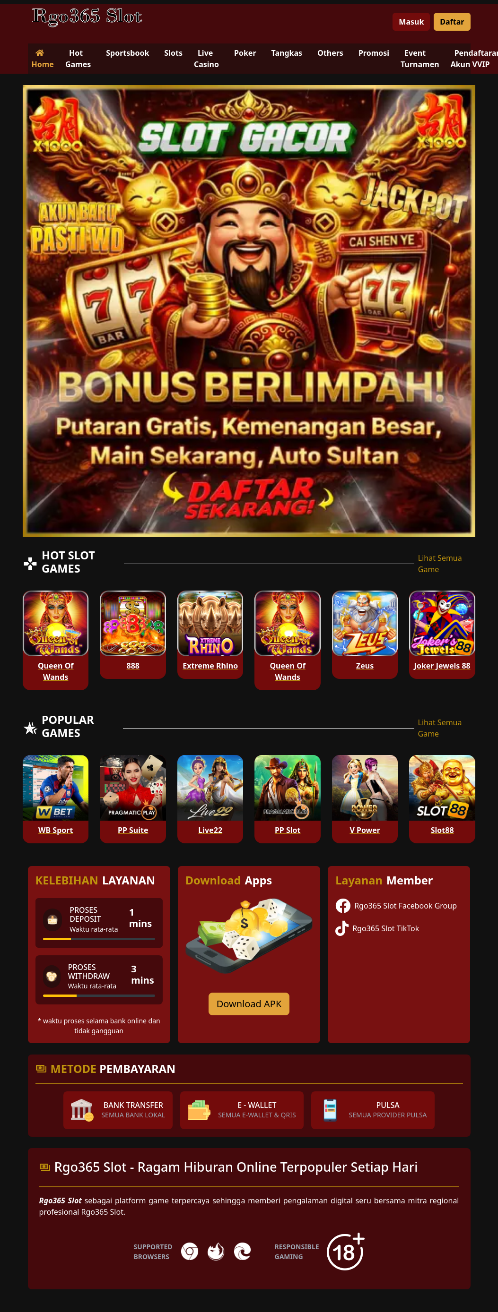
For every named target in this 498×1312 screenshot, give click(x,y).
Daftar (452, 22)
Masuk (411, 22)
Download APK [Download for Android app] (249, 1003)
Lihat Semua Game (440, 564)
